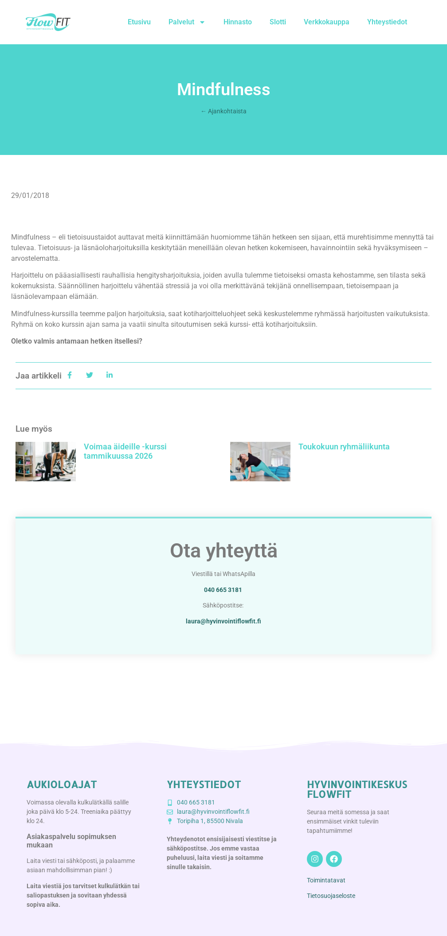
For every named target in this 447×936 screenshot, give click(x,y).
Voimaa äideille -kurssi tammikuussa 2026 (125, 451)
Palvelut (187, 22)
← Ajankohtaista (223, 111)
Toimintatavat (326, 880)
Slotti (278, 22)
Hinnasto (238, 22)
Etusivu (139, 22)
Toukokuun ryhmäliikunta (344, 446)
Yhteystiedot (387, 22)
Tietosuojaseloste (331, 895)
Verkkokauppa (326, 22)
